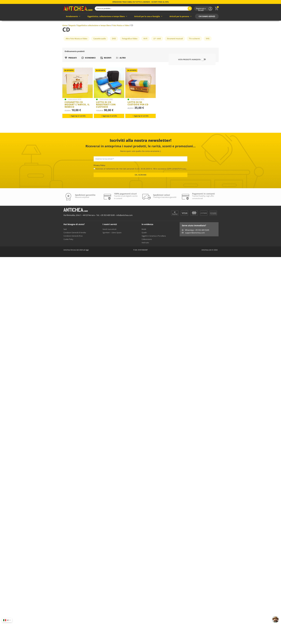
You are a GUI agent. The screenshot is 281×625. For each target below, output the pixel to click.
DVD (114, 50)
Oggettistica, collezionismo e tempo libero (107, 28)
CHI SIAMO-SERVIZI (207, 28)
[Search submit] (190, 14)
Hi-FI (145, 50)
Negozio (72, 37)
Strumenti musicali (175, 50)
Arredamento (73, 28)
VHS (207, 50)
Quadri (144, 244)
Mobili (144, 241)
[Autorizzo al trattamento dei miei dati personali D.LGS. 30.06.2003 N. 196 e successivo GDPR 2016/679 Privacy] (94, 180)
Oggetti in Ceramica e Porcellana (154, 248)
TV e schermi (194, 50)
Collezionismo (147, 251)
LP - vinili (157, 50)
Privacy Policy (99, 177)
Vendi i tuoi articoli (109, 241)
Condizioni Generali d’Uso (73, 248)
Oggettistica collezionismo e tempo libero (94, 37)
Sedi (65, 241)
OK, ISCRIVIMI (140, 187)
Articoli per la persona (180, 28)
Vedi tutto (145, 254)
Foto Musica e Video (120, 37)
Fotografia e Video (129, 50)
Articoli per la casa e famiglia (148, 28)
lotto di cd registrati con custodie (106, 116)
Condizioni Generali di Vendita (74, 244)
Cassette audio (99, 50)
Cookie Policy (68, 251)
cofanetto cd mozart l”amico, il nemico (77, 116)
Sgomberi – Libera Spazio (112, 244)
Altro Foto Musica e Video (76, 50)
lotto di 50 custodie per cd (138, 105)
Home (64, 37)
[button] (77, 128)
